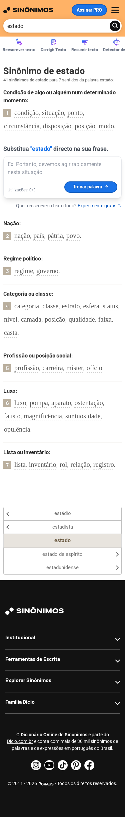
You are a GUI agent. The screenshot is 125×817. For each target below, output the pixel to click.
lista (20, 464)
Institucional (20, 637)
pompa (39, 402)
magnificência (43, 416)
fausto (12, 416)
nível (11, 319)
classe (50, 306)
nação (22, 235)
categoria (26, 306)
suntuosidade (83, 416)
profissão (26, 367)
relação (80, 464)
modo (106, 126)
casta (10, 332)
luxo (20, 402)
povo (73, 235)
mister (74, 367)
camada (31, 319)
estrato (71, 306)
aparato (61, 402)
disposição (57, 126)
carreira (52, 367)
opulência (17, 429)
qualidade (82, 319)
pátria (55, 235)
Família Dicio (20, 701)
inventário (42, 464)
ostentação (88, 402)
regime (23, 270)
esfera (91, 306)
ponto (75, 112)
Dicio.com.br (20, 741)
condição (26, 112)
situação (53, 112)
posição (85, 126)
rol (63, 464)
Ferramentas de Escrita (32, 659)
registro (103, 464)
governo (47, 270)
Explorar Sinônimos (28, 680)
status (110, 306)
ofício (94, 367)
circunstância (22, 126)
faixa (105, 319)
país (38, 235)
